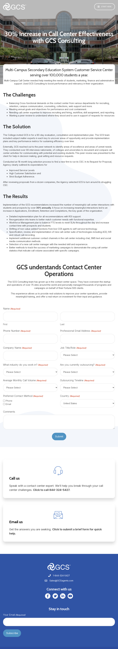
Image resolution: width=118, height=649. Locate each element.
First (5, 322)
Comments (9, 407)
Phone (9, 396)
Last (62, 322)
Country (70, 392)
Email (8, 400)
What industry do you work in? (25, 360)
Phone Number (16, 329)
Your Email (14, 610)
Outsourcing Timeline (77, 376)
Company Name (17, 345)
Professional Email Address (80, 329)
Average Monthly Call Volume (24, 376)
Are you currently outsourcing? (82, 360)
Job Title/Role (73, 345)
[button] (104, 6)
